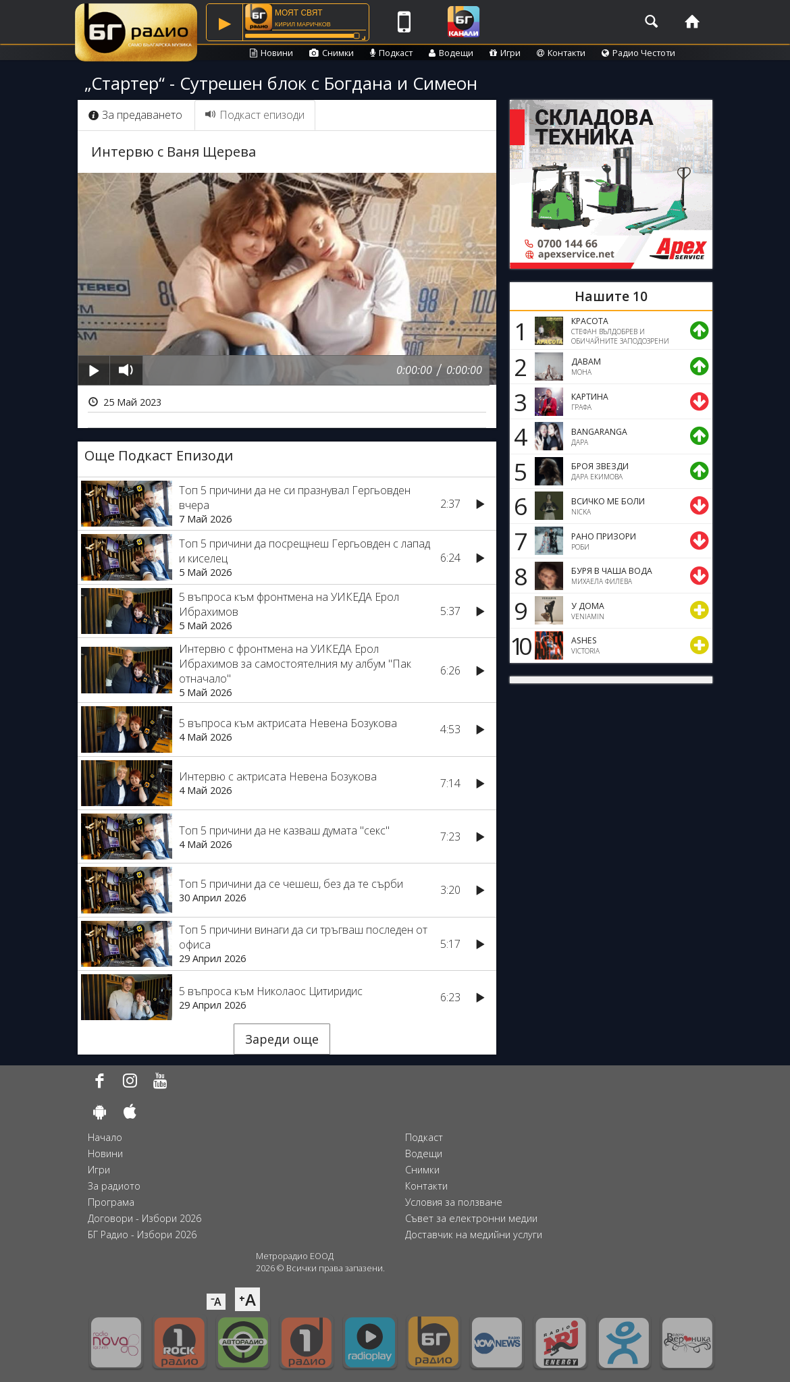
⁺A (247, 1299)
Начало (105, 1137)
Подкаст (391, 53)
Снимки (331, 53)
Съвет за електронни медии (471, 1218)
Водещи (451, 53)
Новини (271, 53)
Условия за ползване (453, 1202)
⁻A (216, 1301)
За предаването (135, 114)
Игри (505, 53)
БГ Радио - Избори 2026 (142, 1234)
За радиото (114, 1185)
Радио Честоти (638, 53)
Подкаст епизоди (255, 114)
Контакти (561, 53)
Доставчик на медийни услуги (473, 1234)
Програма (111, 1202)
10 (518, 645)
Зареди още (282, 1039)
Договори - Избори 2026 (144, 1218)
